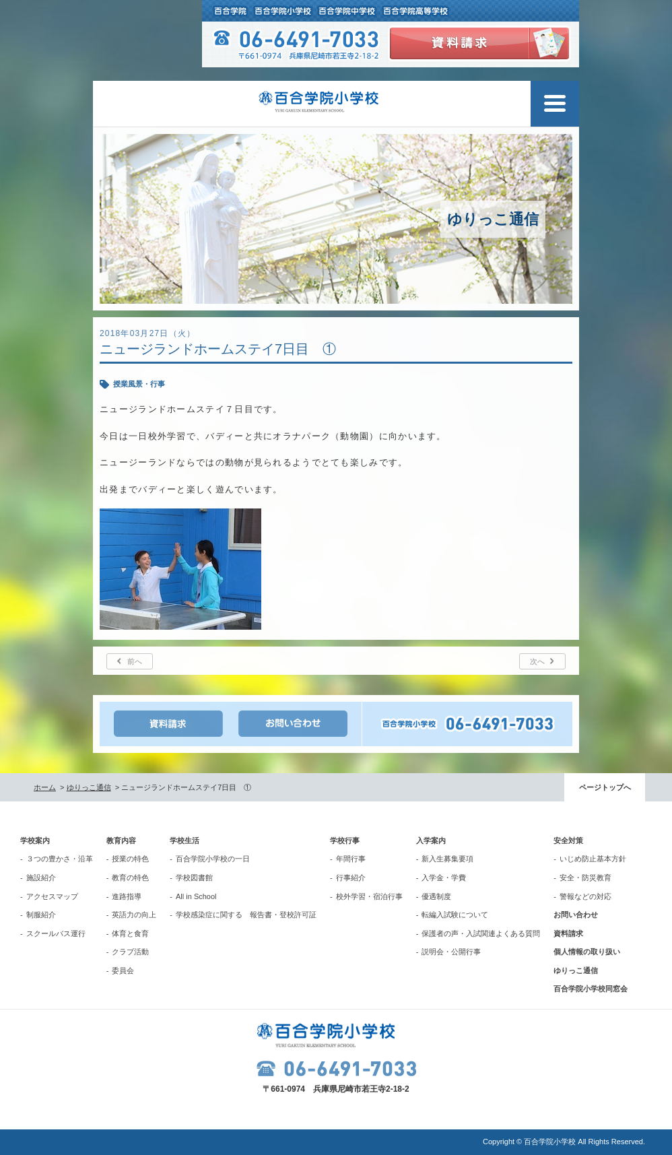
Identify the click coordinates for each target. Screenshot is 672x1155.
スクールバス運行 (56, 933)
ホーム (45, 787)
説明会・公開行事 (451, 952)
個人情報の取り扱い (586, 952)
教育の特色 (130, 877)
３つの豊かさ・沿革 (59, 859)
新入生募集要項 (447, 859)
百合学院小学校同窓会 (590, 989)
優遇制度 (436, 896)
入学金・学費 (444, 877)
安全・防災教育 (585, 877)
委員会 (123, 970)
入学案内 (431, 840)
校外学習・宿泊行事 (369, 896)
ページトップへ (605, 787)
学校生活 (184, 840)
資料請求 (568, 933)
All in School (196, 896)
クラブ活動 (130, 952)
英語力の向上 (134, 915)
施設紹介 (41, 877)
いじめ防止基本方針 (593, 859)
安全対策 (568, 840)
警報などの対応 (585, 896)
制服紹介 (41, 915)
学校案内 (35, 840)
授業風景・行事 (139, 384)
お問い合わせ (575, 915)
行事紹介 (351, 877)
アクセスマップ (52, 896)
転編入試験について (455, 915)
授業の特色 (130, 859)
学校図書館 (194, 877)
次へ (537, 661)
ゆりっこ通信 (89, 787)
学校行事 (345, 840)
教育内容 (121, 840)
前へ (134, 661)
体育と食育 (130, 933)
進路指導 (126, 896)
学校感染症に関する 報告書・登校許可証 (246, 915)
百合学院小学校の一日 (213, 859)
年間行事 (351, 859)
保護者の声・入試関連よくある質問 (481, 933)
